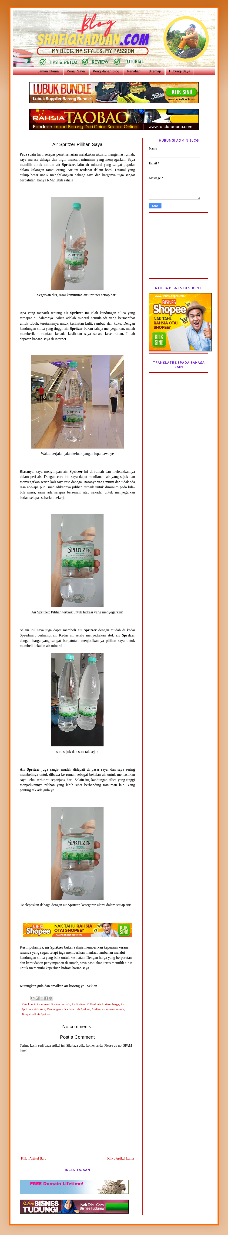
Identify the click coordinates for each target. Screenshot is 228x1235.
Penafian (134, 71)
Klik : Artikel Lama (120, 1158)
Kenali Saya (76, 71)
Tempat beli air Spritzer (36, 1014)
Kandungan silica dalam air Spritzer (68, 1009)
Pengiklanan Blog (106, 71)
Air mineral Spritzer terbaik (53, 1004)
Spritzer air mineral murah (108, 1009)
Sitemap (155, 71)
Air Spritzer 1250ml (83, 1004)
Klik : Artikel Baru (33, 1158)
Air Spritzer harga (108, 1004)
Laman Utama (48, 71)
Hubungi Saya (179, 71)
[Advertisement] (178, 249)
